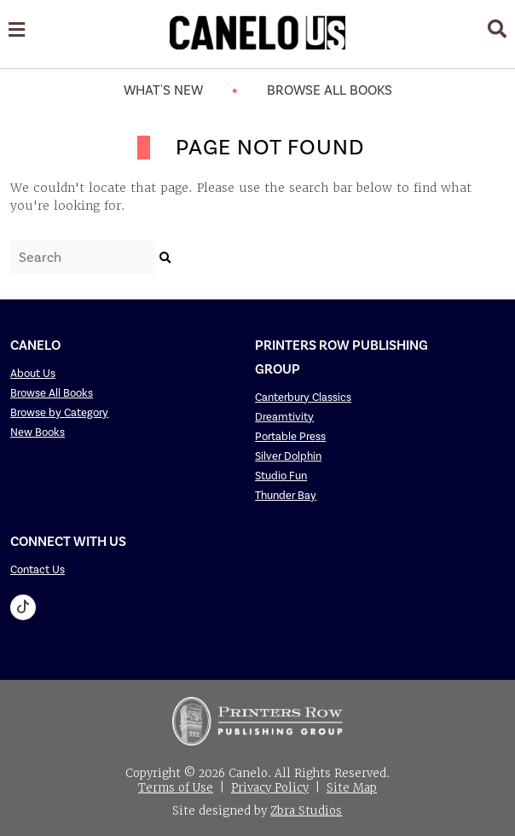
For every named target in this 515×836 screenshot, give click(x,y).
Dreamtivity (284, 416)
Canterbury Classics (303, 397)
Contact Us (37, 569)
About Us (32, 373)
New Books (37, 432)
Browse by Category (59, 412)
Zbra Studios (306, 811)
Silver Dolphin (288, 456)
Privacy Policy (270, 788)
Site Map (352, 788)
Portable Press (290, 436)
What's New (163, 90)
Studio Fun (281, 475)
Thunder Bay (285, 495)
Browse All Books (329, 90)
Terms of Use (175, 788)
